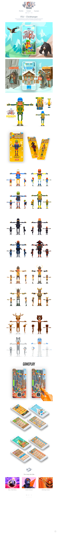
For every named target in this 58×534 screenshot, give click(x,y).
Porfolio (21, 11)
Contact (29, 11)
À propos (36, 11)
